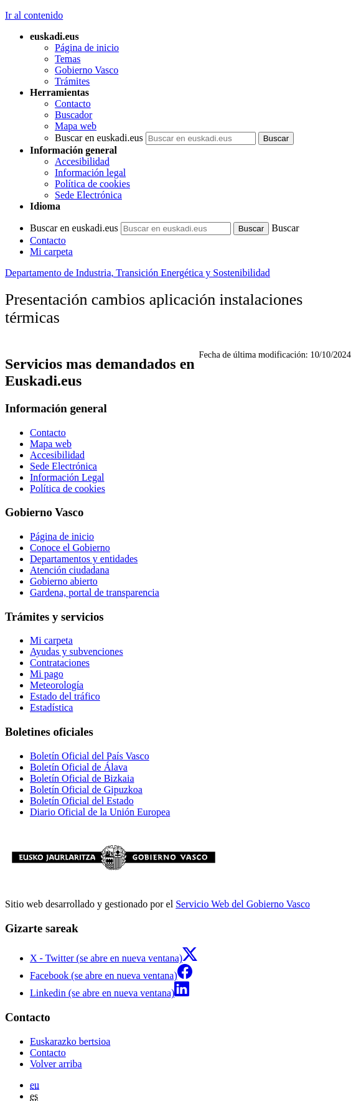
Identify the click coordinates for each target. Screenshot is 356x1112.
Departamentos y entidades (84, 559)
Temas (68, 58)
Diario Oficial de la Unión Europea (100, 812)
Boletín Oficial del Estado (82, 800)
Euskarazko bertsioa (70, 1041)
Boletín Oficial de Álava (79, 767)
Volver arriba (56, 1064)
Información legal (90, 172)
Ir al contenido (34, 15)
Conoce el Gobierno (70, 547)
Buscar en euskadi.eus (99, 137)
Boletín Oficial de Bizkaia (82, 778)
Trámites (72, 81)
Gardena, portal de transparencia (94, 592)
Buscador (73, 114)
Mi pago (46, 674)
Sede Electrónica (88, 195)
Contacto (73, 103)
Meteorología (56, 685)
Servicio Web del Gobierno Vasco (243, 904)
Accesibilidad (82, 161)
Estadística (51, 707)
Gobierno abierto (64, 581)
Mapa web (75, 126)
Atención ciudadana (70, 570)
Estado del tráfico (65, 696)
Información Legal (67, 477)
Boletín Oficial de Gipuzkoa (86, 789)
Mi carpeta (51, 251)
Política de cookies (92, 183)
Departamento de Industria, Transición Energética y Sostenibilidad (137, 272)
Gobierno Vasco (86, 70)
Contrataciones (60, 662)
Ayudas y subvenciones (76, 651)
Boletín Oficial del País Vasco (89, 756)
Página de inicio (87, 47)
